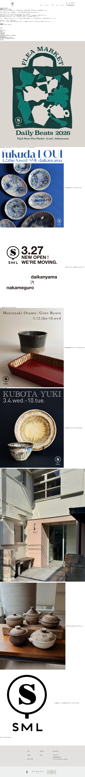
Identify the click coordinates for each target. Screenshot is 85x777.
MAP (57, 5)
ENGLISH (62, 5)
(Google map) (3, 36)
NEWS (41, 5)
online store (70, 5)
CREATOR (47, 5)
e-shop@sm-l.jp (57, 757)
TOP (28, 751)
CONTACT (55, 751)
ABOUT (52, 5)
